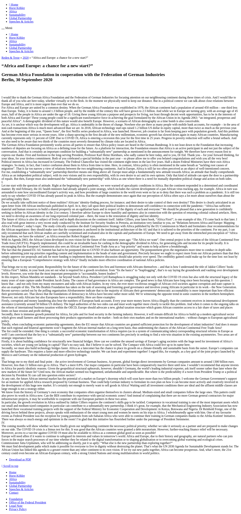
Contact (13, 492)
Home (12, 472)
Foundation (16, 499)
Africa (13, 11)
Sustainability (17, 14)
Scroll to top (10, 466)
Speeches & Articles (21, 21)
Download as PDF (20, 459)
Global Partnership (20, 18)
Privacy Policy (18, 509)
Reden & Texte (11, 57)
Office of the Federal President (27, 502)
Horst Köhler (17, 8)
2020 (26, 57)
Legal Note (16, 505)
